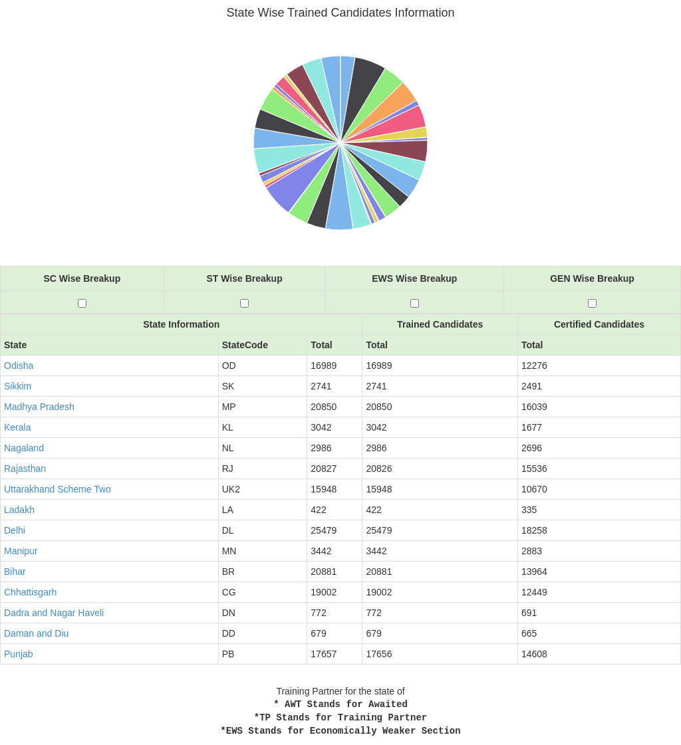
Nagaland (24, 448)
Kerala (17, 427)
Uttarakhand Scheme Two (57, 489)
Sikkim (17, 386)
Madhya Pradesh (39, 406)
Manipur (21, 551)
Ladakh (19, 509)
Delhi (14, 530)
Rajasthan (25, 468)
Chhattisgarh (30, 592)
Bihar (15, 571)
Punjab (18, 654)
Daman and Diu (36, 633)
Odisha (18, 365)
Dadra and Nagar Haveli (54, 612)
